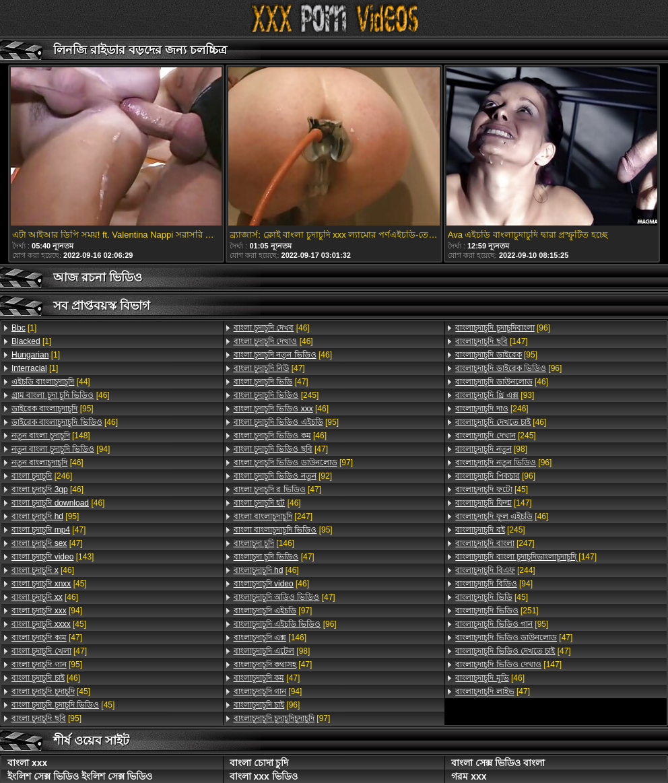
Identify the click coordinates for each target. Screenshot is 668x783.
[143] (52, 556)
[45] (49, 583)
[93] (494, 395)
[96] (285, 624)
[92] (283, 476)
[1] (23, 328)
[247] (273, 516)
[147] (491, 341)
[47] (48, 530)
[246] (41, 476)
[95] (52, 408)
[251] (496, 610)
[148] (50, 435)
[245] (276, 395)
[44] (50, 381)
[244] (495, 570)
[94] (60, 449)
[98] (272, 651)
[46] (60, 395)
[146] (264, 543)
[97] (293, 462)
